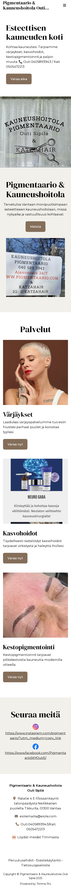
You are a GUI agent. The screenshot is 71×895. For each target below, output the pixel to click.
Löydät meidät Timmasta (38, 837)
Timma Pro (44, 884)
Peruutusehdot (21, 860)
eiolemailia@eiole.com (38, 816)
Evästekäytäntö (48, 860)
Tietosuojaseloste (35, 865)
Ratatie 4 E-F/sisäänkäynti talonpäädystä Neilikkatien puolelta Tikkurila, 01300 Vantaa (35, 803)
